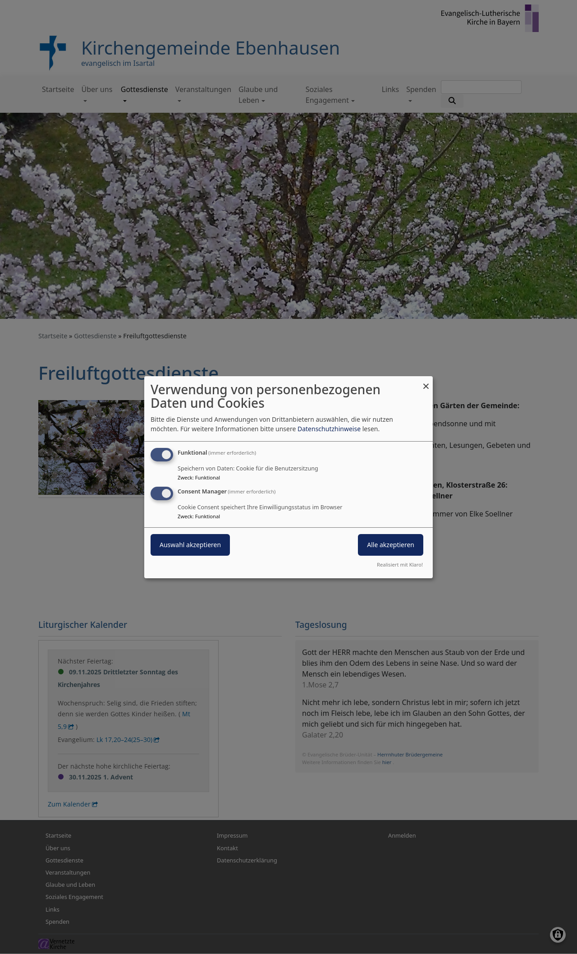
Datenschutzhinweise (329, 428)
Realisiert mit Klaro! (400, 564)
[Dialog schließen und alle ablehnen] (426, 381)
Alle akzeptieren (390, 544)
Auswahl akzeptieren (190, 544)
